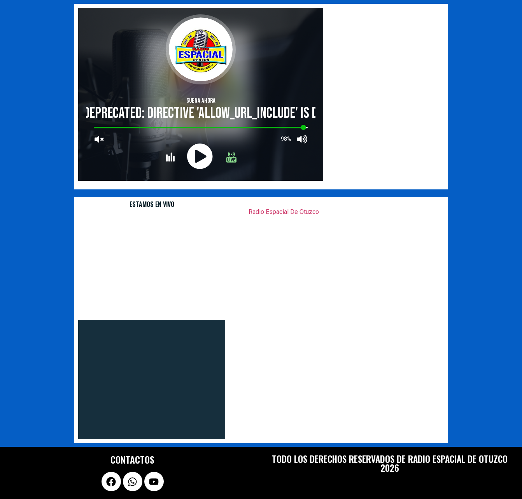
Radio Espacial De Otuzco (284, 211)
